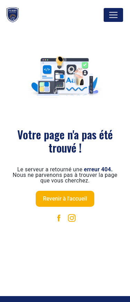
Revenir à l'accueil (65, 198)
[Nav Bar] (113, 15)
